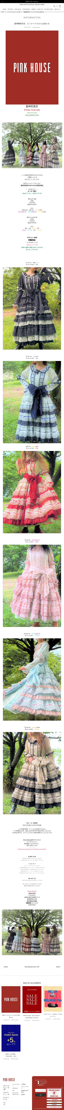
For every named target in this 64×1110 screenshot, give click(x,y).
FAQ (13, 1090)
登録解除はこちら (38, 1098)
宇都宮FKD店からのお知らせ (32, 1)
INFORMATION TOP (32, 967)
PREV (6, 967)
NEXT (58, 967)
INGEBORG (43, 1083)
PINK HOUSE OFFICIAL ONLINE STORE (32, 4)
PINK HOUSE (36, 27)
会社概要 (23, 1094)
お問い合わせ (15, 1088)
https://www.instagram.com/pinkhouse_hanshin (32, 849)
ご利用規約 (23, 1084)
